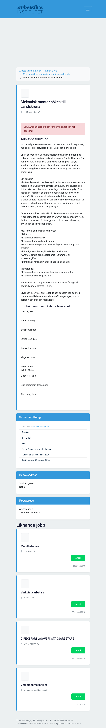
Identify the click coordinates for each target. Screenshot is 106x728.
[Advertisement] (53, 43)
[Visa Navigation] (88, 9)
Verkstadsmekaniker (34, 685)
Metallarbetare (30, 546)
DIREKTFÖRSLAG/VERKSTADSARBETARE (47, 638)
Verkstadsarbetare (32, 592)
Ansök (78, 558)
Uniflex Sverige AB (41, 427)
